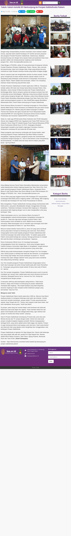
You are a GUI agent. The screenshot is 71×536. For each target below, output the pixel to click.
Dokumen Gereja (56, 203)
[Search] (59, 2)
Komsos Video (65, 203)
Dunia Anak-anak (60, 201)
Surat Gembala (62, 199)
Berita (55, 199)
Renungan (60, 206)
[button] (40, 2)
